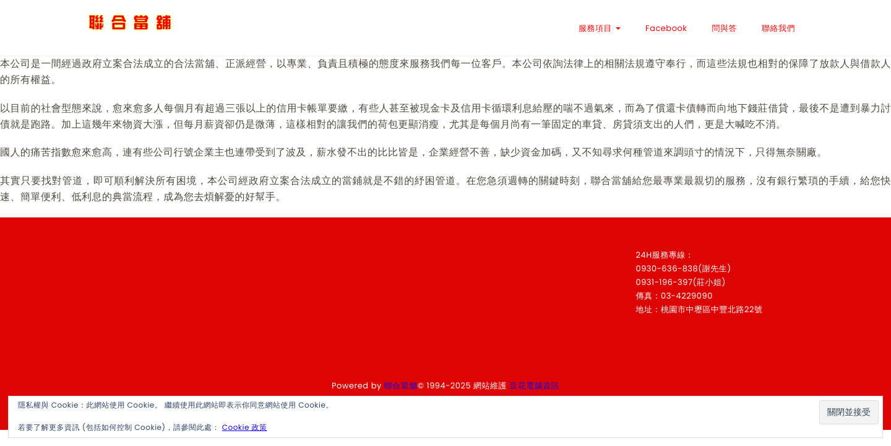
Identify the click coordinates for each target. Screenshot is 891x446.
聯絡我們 (778, 28)
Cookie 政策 (244, 427)
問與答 (725, 28)
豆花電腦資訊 (534, 385)
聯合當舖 (401, 385)
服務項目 (600, 28)
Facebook (666, 28)
